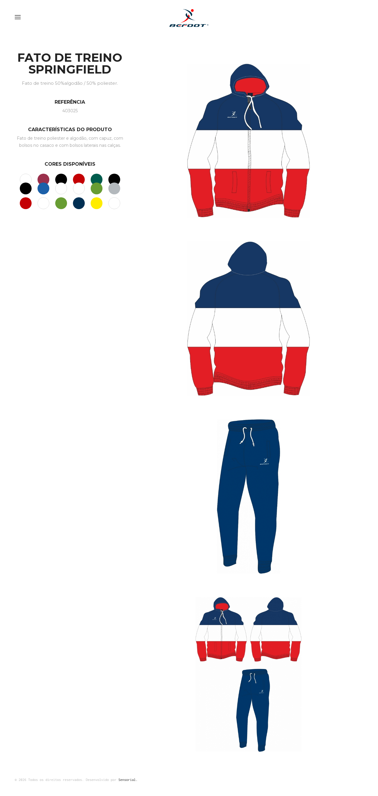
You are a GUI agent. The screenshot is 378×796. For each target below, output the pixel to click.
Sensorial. (128, 780)
